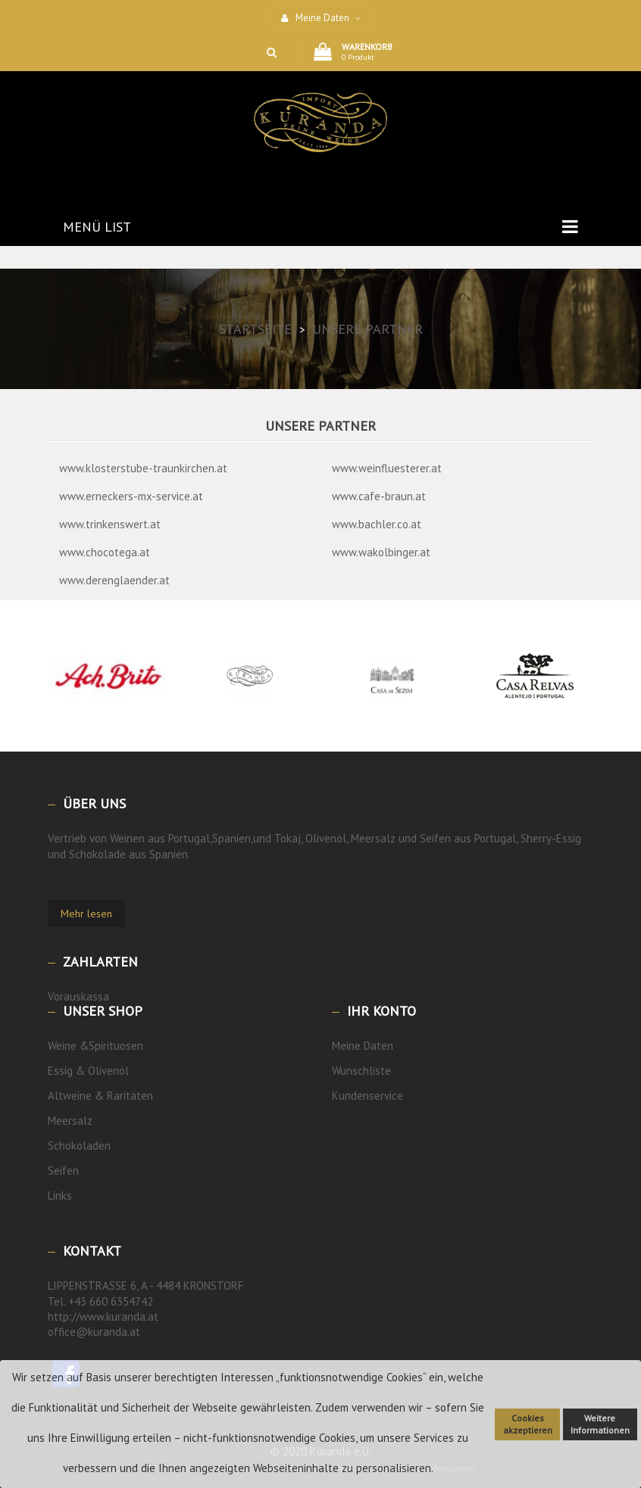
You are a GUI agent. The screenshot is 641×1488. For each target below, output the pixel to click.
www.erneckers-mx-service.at (131, 496)
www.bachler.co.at (376, 524)
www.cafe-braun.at (379, 496)
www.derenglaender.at (114, 580)
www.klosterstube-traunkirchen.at (143, 468)
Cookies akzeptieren (527, 1424)
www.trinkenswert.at (110, 524)
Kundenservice (367, 1095)
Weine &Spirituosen (95, 1045)
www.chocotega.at (104, 552)
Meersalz (70, 1120)
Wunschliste (361, 1070)
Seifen (63, 1170)
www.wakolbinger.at (381, 552)
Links (60, 1195)
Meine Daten (362, 1045)
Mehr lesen (86, 913)
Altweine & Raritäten (100, 1095)
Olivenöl (108, 1070)
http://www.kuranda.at (103, 1316)
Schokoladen (79, 1145)
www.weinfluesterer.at (387, 468)
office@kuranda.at (94, 1332)
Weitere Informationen (600, 1424)
